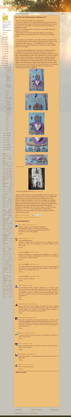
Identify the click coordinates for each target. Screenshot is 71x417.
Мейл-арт (10, 217)
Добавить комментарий (21, 372)
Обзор (11, 225)
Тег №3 (7, 126)
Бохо (3, 170)
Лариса (20, 364)
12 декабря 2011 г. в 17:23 (31, 224)
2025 (5, 39)
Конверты (10, 199)
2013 (5, 61)
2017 (5, 51)
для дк (10, 179)
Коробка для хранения (7, 202)
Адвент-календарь (6, 155)
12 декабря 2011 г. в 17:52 (27, 238)
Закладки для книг (5, 191)
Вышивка (10, 171)
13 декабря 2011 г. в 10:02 (26, 343)
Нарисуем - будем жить (37, 191)
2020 (5, 44)
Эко (11, 290)
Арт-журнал (5, 163)
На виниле (9, 223)
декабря (7, 67)
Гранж (8, 173)
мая (7, 140)
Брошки (6, 170)
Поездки (4, 248)
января (7, 149)
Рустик (7, 254)
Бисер (7, 168)
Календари (4, 197)
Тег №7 (6, 117)
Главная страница (36, 410)
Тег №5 (7, 121)
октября (7, 135)
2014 (5, 58)
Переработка (5, 240)
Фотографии (9, 277)
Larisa (20, 285)
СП (11, 259)
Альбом (4, 159)
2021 (5, 42)
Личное (4, 210)
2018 (5, 49)
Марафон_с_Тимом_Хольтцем (25, 217)
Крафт (3, 207)
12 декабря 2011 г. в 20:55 (32, 304)
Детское (4, 176)
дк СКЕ (8, 178)
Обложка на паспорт (7, 228)
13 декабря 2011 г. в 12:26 (27, 364)
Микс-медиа (5, 218)
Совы (9, 259)
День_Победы (9, 175)
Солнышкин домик (14, 7)
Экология (4, 291)
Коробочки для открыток (7, 205)
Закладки (10, 189)
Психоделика (10, 248)
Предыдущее (54, 410)
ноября (7, 133)
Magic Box (4, 294)
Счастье (10, 269)
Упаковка (4, 277)
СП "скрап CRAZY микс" (7, 261)
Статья (6, 265)
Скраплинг (10, 257)
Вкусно (3, 171)
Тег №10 (7, 93)
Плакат (11, 242)
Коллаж (3, 199)
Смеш (7, 259)
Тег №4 (7, 123)
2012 (5, 63)
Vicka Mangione (22, 354)
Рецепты (4, 254)
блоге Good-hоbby (25, 209)
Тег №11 (7, 90)
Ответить (21, 234)
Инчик (11, 196)
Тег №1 (6, 130)
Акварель (4, 157)
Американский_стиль (6, 162)
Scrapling (10, 296)
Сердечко (10, 254)
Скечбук (7, 256)
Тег (38, 217)
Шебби (10, 286)
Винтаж (10, 170)
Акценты (10, 157)
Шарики (6, 286)
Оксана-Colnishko (22, 252)
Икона (11, 192)
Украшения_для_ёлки (6, 275)
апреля (7, 142)
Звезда (11, 191)
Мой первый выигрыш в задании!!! (8, 109)
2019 (5, 47)
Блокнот (10, 168)
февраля (7, 147)
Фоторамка (4, 278)
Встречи (6, 171)
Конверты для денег (7, 201)
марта (7, 145)
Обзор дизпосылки (7, 226)
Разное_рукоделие (6, 251)
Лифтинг (10, 208)
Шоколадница (5, 290)
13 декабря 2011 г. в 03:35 (28, 333)
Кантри (10, 197)
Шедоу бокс (5, 288)
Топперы (7, 272)
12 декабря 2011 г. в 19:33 (33, 252)
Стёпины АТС (8, 73)
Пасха (11, 238)
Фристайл (10, 281)
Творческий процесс (7, 270)
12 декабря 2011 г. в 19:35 (33, 264)
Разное (10, 249)
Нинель (20, 238)
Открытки (5, 235)
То (4, 272)
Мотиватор (4, 222)
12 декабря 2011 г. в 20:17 (27, 285)
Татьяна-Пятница (22, 304)
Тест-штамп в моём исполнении (8, 114)
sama (20, 343)
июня (7, 138)
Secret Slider (4, 297)
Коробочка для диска (7, 204)
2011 (5, 65)
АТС (11, 163)
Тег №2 (6, 128)
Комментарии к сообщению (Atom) (29, 413)
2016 (5, 54)
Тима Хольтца (21, 166)
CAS (11, 291)
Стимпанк (10, 267)
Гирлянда (4, 173)
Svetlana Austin (22, 317)
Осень (5, 231)
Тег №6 (7, 119)
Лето (7, 207)
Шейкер (10, 288)
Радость (4, 249)
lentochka (21, 333)
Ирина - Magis (22, 224)
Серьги (3, 256)
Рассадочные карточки (7, 253)
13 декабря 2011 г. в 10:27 (31, 354)
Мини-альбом (5, 220)
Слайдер (3, 259)
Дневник (4, 189)
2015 (5, 56)
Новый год (35, 217)
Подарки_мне (5, 243)
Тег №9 (7, 95)
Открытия (10, 233)
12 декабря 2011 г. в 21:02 (31, 317)
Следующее (18, 410)
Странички (5, 269)
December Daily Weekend (7, 293)
